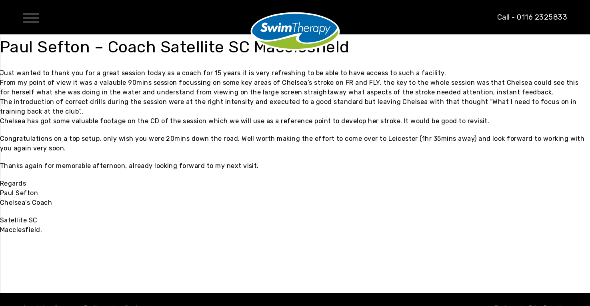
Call (532, 17)
